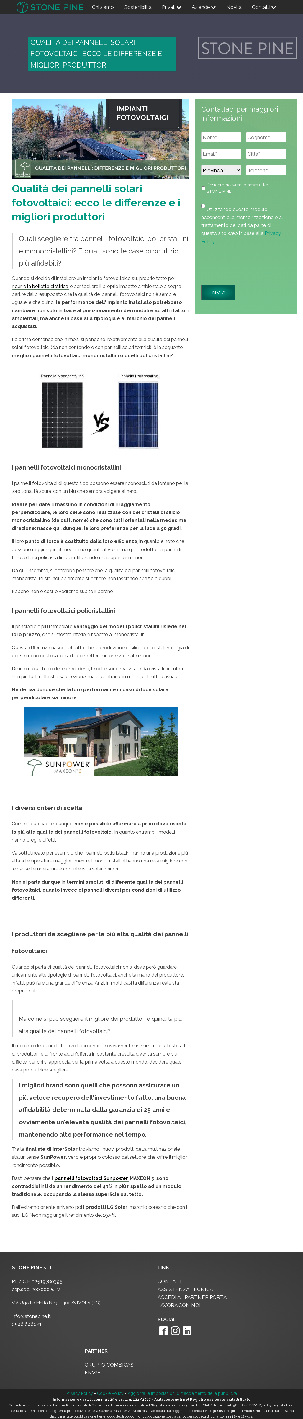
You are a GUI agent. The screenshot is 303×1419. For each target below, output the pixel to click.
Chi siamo (103, 7)
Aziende (204, 7)
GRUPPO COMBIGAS (109, 1365)
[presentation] (246, 262)
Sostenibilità (138, 7)
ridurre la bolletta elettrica (40, 286)
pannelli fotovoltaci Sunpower (91, 1178)
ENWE (93, 1373)
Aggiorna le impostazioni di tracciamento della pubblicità (182, 1393)
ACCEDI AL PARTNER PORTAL (194, 1297)
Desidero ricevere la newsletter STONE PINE (237, 188)
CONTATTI (171, 1281)
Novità (234, 7)
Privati (171, 7)
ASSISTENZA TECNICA (185, 1289)
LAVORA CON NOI (179, 1305)
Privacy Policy (79, 1393)
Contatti (264, 7)
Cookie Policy (110, 1393)
